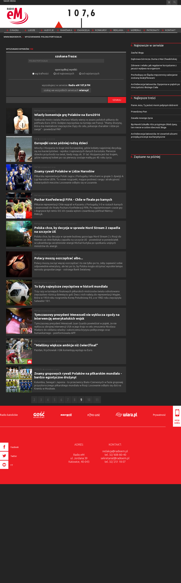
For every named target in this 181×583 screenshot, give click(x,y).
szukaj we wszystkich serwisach (66, 90)
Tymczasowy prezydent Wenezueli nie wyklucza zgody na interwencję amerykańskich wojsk (76, 316)
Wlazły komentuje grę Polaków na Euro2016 (67, 115)
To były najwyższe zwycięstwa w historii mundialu (71, 286)
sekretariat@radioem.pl (115, 458)
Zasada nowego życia (142, 118)
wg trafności (42, 73)
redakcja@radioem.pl (115, 451)
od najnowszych (65, 73)
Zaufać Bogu (137, 52)
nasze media (10, 1)
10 (88, 400)
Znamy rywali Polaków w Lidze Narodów (64, 171)
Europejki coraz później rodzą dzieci (61, 143)
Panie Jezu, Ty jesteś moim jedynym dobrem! (154, 105)
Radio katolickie (9, 414)
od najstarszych (90, 73)
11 (96, 400)
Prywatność (159, 414)
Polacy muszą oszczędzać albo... (58, 258)
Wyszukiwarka (174, 2)
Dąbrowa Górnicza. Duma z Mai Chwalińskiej (154, 59)
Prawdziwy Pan (139, 111)
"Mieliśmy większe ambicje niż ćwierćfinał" (66, 345)
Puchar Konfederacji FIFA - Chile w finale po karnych (73, 199)
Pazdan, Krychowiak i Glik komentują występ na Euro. (63, 350)
